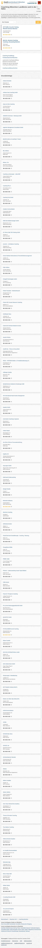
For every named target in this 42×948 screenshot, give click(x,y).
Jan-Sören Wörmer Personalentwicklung (12, 442)
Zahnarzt (28, 931)
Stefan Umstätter (7, 780)
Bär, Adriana (6, 150)
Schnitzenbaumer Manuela (9, 757)
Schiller (4, 722)
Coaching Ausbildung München (10, 68)
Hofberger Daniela (7, 372)
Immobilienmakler (5, 929)
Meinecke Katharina (7, 500)
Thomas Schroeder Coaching (10, 815)
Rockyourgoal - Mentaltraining (10, 675)
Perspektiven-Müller (7, 547)
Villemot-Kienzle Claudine (9, 838)
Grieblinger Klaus (7, 314)
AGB (21, 941)
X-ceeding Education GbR (9, 897)
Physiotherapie (14, 931)
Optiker (26, 929)
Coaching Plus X (7, 185)
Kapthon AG (6, 454)
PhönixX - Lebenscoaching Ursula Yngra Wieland (14, 570)
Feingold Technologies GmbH (10, 279)
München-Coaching (7, 512)
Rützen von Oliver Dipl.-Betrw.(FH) (11, 698)
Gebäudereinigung (35, 928)
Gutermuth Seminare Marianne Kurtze (12, 325)
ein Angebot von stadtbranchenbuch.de (12, 3)
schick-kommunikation (8, 710)
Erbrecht (9, 931)
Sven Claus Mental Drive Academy (11, 803)
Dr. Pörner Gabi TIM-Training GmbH (11, 232)
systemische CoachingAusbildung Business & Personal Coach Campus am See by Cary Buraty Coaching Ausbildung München (11, 62)
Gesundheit (6, 924)
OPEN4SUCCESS (7, 524)
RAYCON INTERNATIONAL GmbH (11, 652)
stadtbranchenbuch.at (19, 943)
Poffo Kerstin (6, 582)
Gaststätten (23, 928)
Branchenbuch (4, 919)
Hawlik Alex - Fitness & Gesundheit (11, 349)
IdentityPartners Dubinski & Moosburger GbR (13, 384)
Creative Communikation (9, 209)
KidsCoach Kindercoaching (9, 477)
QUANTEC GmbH (7, 617)
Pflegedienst (31, 929)
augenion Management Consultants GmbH (13, 127)
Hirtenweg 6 (21, 45)
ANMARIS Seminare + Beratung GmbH (12, 115)
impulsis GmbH (6, 407)
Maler (23, 929)
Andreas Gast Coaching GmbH (10, 92)
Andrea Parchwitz (7, 80)
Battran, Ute (6, 162)
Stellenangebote (28, 941)
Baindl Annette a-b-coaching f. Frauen (12, 139)
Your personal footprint (8, 908)
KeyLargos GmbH (7, 465)
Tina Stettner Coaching (8, 827)
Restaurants (24, 924)
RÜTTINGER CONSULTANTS (10, 687)
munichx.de (29, 943)
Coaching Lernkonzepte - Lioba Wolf (11, 174)
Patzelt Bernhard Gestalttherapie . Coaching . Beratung (16, 535)
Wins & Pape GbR (7, 873)
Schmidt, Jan (6, 745)
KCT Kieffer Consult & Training (21, 27)
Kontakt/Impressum (5, 941)
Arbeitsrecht (4, 931)
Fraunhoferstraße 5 (21, 31)
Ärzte (2, 924)
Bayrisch (28, 928)
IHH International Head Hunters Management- (14, 395)
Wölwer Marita (6, 885)
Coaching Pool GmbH (8, 197)
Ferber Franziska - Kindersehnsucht (11, 290)
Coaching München (23, 919)
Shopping (29, 924)
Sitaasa (5, 768)
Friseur (18, 928)
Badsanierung (9, 928)
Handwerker (12, 924)
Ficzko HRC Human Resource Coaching (12, 302)
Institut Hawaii (6, 430)
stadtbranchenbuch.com (6, 943)
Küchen (19, 929)
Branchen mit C (13, 919)
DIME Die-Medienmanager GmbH (11, 220)
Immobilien (18, 924)
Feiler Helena (6, 267)
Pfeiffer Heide (6, 559)
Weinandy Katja (6, 862)
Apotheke (3, 928)
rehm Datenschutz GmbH (9, 663)
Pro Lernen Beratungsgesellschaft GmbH (12, 605)
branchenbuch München (14, 2)
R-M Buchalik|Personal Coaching (11, 628)
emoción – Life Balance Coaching (11, 244)
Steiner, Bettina (6, 792)
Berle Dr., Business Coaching (21, 41)
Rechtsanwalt (37, 929)
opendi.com (4, 944)
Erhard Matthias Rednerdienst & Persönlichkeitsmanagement (17, 255)
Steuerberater (22, 931)
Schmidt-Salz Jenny (7, 733)
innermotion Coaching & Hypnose (11, 419)
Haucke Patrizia (6, 337)
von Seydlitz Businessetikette (10, 850)
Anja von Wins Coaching (9, 104)
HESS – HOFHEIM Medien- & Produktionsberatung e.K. (16, 360)
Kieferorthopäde (13, 929)
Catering (15, 928)
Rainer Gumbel (6, 640)
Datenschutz (15, 941)
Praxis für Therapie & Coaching (10, 594)
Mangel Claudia (6, 489)
